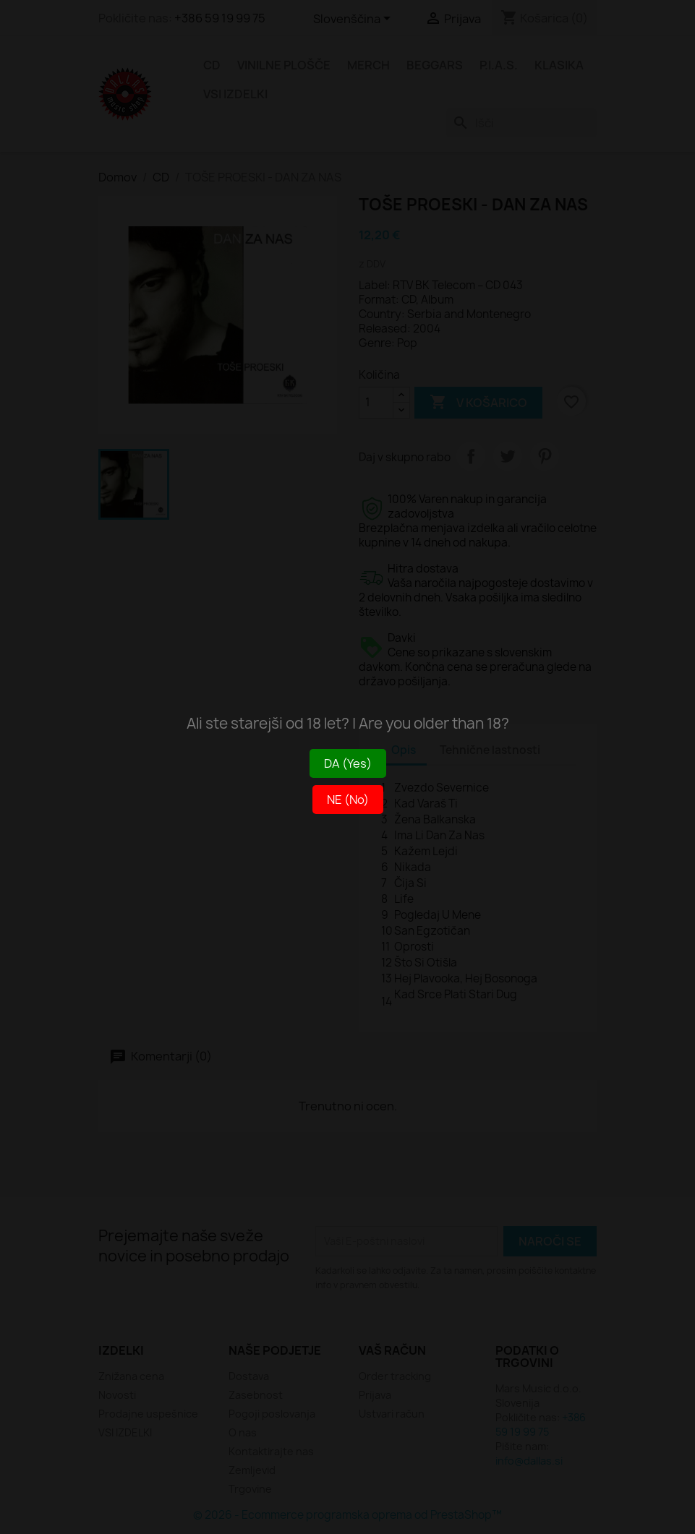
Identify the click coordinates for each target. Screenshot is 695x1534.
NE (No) (348, 799)
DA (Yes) (348, 763)
